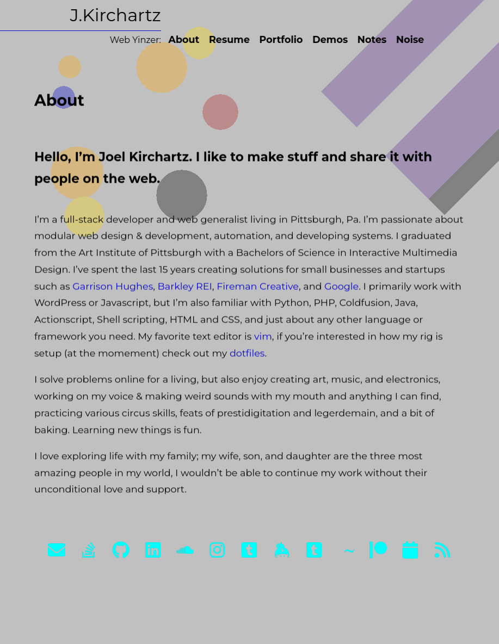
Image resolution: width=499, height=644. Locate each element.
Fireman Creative (258, 288)
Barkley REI (184, 288)
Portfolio (275, 39)
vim (263, 338)
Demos (324, 39)
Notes (366, 39)
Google (341, 288)
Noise (404, 39)
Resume (224, 39)
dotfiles (246, 355)
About (178, 39)
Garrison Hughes (112, 288)
